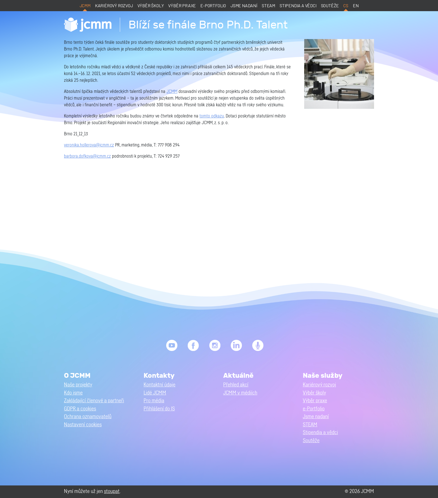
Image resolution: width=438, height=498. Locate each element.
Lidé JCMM (155, 393)
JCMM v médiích (240, 393)
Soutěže (330, 5)
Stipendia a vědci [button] (320, 432)
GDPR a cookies (80, 409)
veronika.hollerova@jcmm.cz (89, 145)
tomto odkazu (211, 116)
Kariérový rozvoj (114, 5)
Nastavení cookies (83, 424)
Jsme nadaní (243, 5)
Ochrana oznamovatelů (87, 416)
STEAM (268, 5)
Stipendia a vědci (298, 5)
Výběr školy (150, 5)
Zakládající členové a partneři (94, 400)
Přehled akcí (235, 385)
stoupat (112, 491)
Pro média (154, 400)
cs (345, 5)
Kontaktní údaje (159, 385)
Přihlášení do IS (159, 409)
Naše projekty (78, 385)
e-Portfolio (213, 5)
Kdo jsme (73, 393)
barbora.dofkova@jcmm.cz (87, 156)
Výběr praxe (182, 5)
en (356, 5)
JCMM (85, 5)
